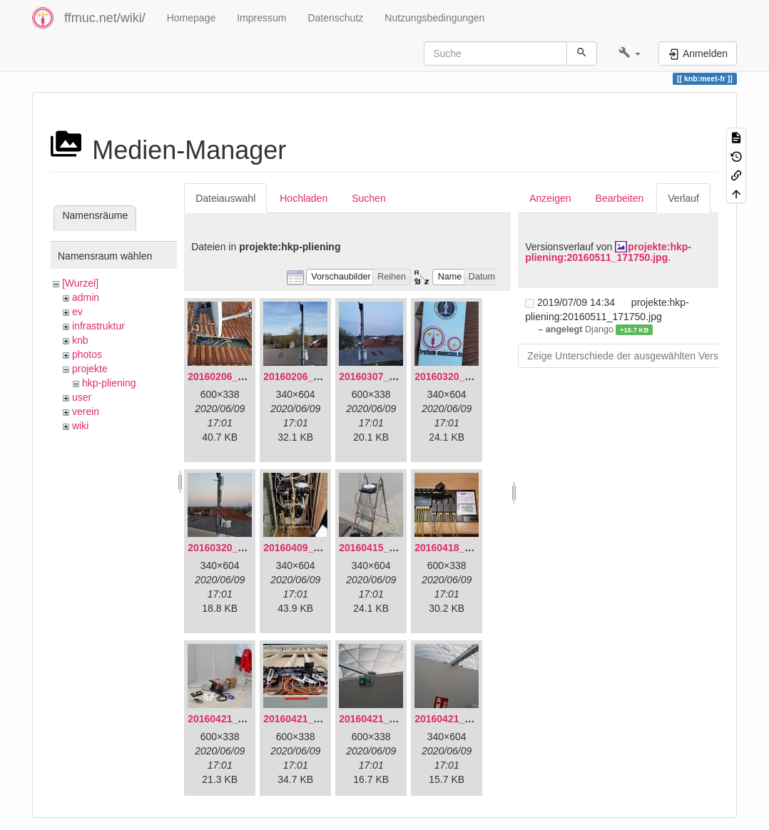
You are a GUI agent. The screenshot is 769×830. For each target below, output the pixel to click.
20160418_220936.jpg (465, 547)
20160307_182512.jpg (389, 376)
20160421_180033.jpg (314, 718)
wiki (80, 425)
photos (87, 354)
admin (85, 297)
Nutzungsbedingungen (434, 18)
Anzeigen (550, 198)
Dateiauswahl (225, 198)
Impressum (261, 18)
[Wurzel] (80, 283)
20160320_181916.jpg (465, 376)
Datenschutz (335, 18)
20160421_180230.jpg (465, 718)
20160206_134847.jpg (238, 376)
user (81, 397)
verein (85, 411)
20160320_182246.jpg (238, 547)
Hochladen (303, 198)
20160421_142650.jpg (238, 718)
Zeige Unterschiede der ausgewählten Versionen (635, 356)
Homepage (191, 18)
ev (77, 311)
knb (80, 340)
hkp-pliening (109, 383)
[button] (629, 53)
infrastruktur (98, 326)
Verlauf (683, 198)
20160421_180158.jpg (389, 718)
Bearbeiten (620, 198)
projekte (90, 368)
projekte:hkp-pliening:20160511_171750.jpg (608, 252)
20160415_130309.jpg (389, 547)
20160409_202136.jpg (314, 547)
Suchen (368, 198)
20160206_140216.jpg (314, 376)
